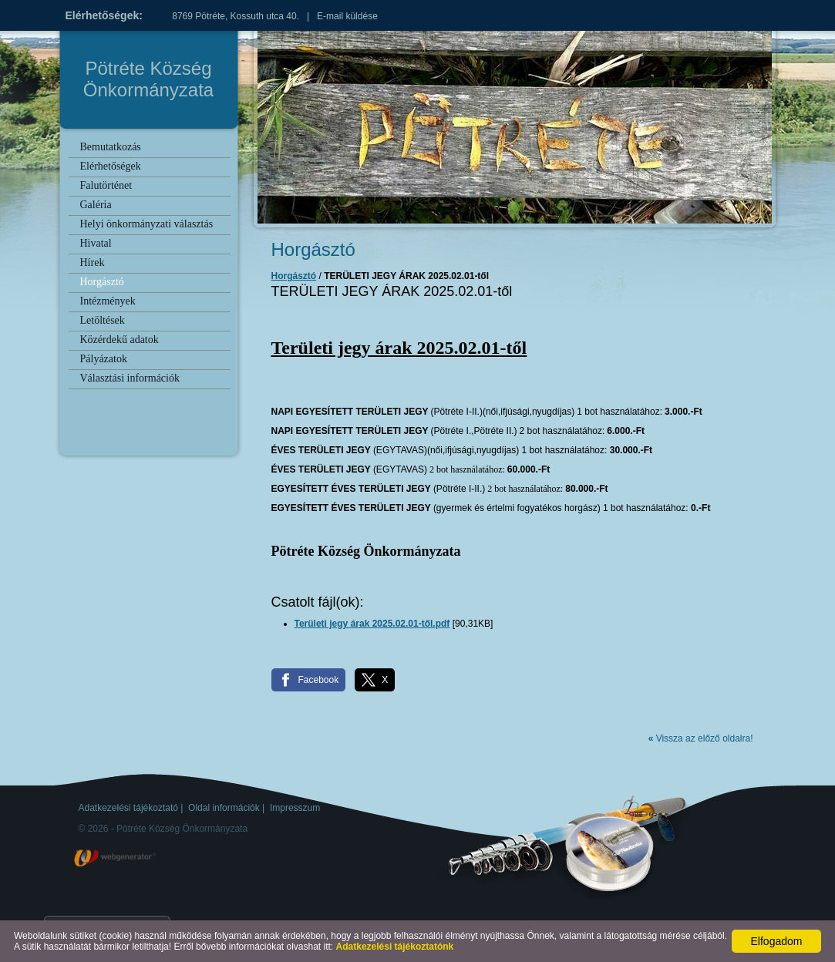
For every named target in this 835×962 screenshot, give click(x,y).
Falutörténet (106, 185)
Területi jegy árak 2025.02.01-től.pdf (372, 623)
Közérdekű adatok (119, 339)
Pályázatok (103, 359)
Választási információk (130, 378)
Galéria (96, 204)
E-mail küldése (347, 16)
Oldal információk (224, 807)
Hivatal (96, 243)
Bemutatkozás (110, 147)
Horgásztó (102, 282)
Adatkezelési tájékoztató (128, 807)
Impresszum (295, 807)
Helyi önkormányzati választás (147, 224)
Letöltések (102, 320)
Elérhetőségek (110, 166)
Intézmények (108, 301)
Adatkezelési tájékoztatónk (395, 946)
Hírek (92, 262)
